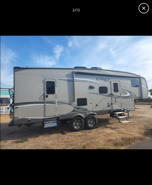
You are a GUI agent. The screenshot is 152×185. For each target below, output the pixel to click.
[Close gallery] (144, 8)
